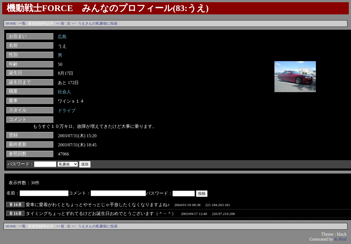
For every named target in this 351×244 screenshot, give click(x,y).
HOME (11, 23)
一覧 (22, 23)
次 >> (71, 23)
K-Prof (340, 239)
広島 (62, 36)
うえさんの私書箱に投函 (97, 23)
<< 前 (60, 23)
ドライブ (66, 110)
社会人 (64, 91)
